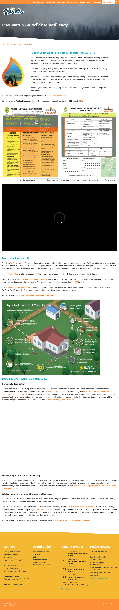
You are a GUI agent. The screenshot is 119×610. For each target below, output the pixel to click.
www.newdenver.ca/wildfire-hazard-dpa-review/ (73, 520)
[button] (117, 2)
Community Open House (44, 510)
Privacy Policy (8, 606)
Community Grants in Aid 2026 (100, 573)
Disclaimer (16, 606)
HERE (80, 101)
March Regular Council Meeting (78, 585)
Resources (97, 2)
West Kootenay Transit (41, 565)
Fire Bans (36, 554)
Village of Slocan (39, 562)
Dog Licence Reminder (98, 557)
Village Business (38, 2)
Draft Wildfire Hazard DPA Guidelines (82, 507)
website (59, 282)
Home (3, 44)
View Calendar (65, 589)
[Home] (28, 2)
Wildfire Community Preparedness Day (59, 400)
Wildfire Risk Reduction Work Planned (103, 567)
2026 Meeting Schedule (98, 552)
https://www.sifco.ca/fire (56, 96)
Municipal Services (53, 2)
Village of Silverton (40, 560)
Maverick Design (110, 604)
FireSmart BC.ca (12, 274)
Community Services (69, 2)
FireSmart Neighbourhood (55, 392)
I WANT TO (108, 2)
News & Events (85, 2)
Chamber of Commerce (42, 552)
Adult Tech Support (97, 562)
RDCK (35, 557)
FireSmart (14, 263)
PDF (76, 282)
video (15, 180)
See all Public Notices (98, 578)
